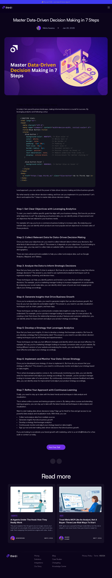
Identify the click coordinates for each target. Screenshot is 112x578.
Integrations (38, 563)
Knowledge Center (59, 566)
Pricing (36, 556)
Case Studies (57, 559)
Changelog (56, 563)
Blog (54, 556)
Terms (96, 556)
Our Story (37, 566)
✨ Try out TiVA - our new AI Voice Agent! (56, 2)
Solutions (37, 559)
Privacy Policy (87, 556)
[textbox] (56, 150)
